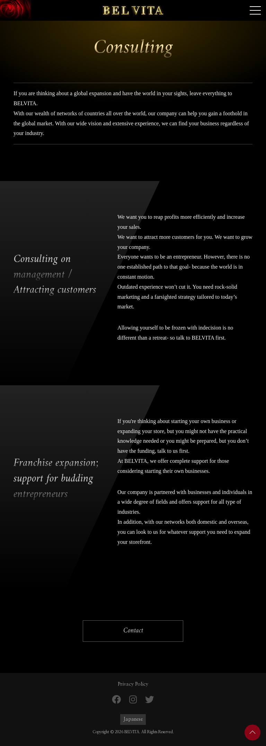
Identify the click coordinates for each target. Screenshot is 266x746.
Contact (133, 631)
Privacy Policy (133, 684)
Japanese (133, 719)
